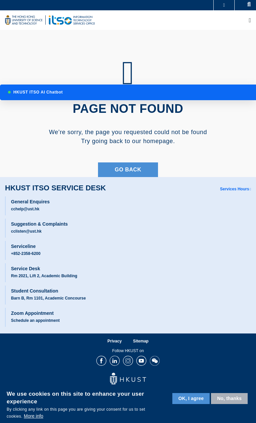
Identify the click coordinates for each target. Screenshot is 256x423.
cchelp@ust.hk (25, 209)
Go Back (128, 169)
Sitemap (141, 341)
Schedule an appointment (35, 320)
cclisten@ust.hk (26, 231)
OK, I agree (191, 398)
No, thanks (229, 398)
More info (33, 416)
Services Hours (234, 189)
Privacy (114, 341)
